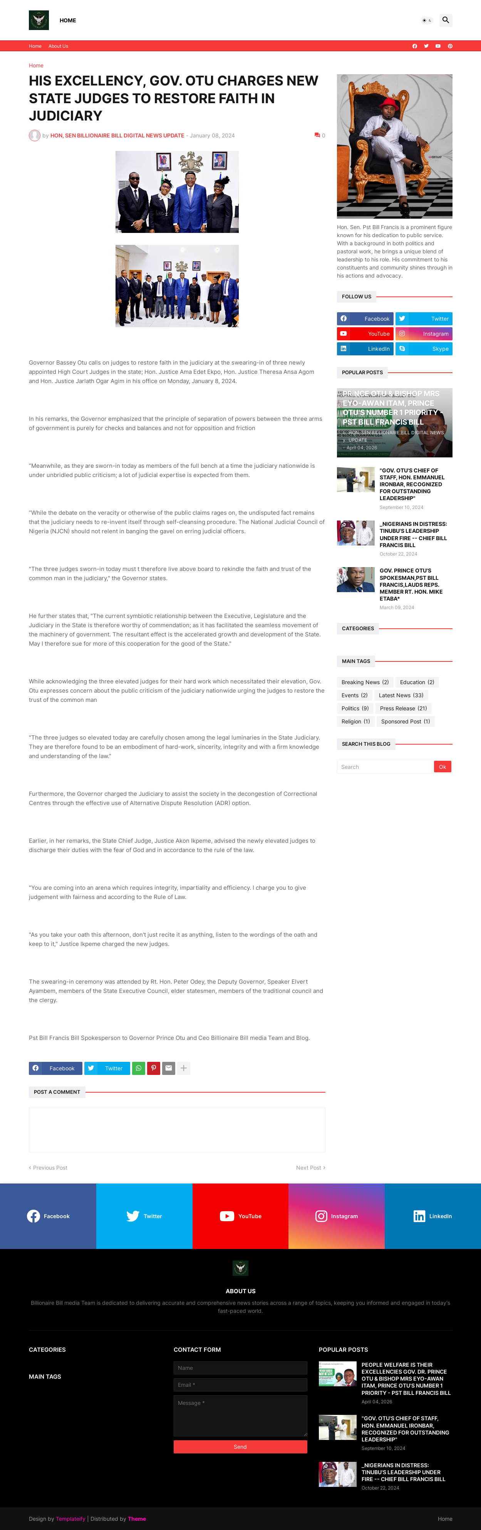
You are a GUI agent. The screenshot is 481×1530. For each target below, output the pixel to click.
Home (68, 20)
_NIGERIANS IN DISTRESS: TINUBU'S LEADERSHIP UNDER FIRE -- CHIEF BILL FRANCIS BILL (413, 534)
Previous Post (50, 1167)
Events (355, 695)
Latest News (401, 695)
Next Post (308, 1167)
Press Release (403, 708)
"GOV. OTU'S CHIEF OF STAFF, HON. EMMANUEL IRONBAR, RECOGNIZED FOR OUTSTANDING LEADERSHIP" (412, 484)
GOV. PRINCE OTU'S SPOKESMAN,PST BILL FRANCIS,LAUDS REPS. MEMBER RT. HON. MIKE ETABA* (411, 584)
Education (417, 682)
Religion (356, 721)
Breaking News (365, 682)
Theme (137, 1518)
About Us (58, 46)
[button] (427, 20)
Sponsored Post (405, 721)
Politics (355, 708)
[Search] (386, 766)
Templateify (70, 1518)
